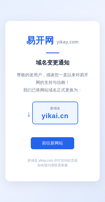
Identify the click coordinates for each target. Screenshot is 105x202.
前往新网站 (52, 143)
